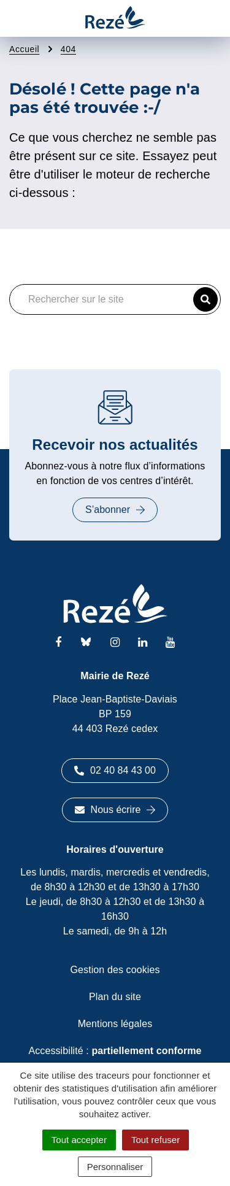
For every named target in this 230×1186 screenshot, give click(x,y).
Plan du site (115, 997)
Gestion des (115, 970)
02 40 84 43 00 (115, 770)
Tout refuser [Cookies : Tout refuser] (155, 1139)
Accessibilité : (114, 1050)
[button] (205, 299)
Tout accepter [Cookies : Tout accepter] (79, 1139)
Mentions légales (115, 1023)
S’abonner (115, 509)
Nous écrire (115, 809)
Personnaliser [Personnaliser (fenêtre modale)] (115, 1166)
